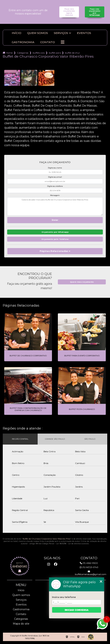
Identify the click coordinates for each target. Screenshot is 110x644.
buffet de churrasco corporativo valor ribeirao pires (72, 52)
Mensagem (55, 195)
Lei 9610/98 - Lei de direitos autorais (72, 543)
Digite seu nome (55, 168)
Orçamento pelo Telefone (55, 239)
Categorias (22, 52)
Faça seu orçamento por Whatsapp (94, 12)
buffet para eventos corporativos (55, 52)
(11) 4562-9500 (89, 563)
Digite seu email (55, 177)
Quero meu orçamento (82, 282)
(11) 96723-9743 (89, 567)
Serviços (61, 33)
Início (16, 33)
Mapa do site (21, 623)
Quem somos (37, 33)
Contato (47, 42)
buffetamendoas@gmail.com (89, 573)
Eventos (84, 33)
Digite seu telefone (55, 186)
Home (9, 52)
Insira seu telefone (64, 597)
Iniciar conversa (77, 610)
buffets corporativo (38, 52)
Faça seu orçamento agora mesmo (69, 12)
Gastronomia (23, 42)
